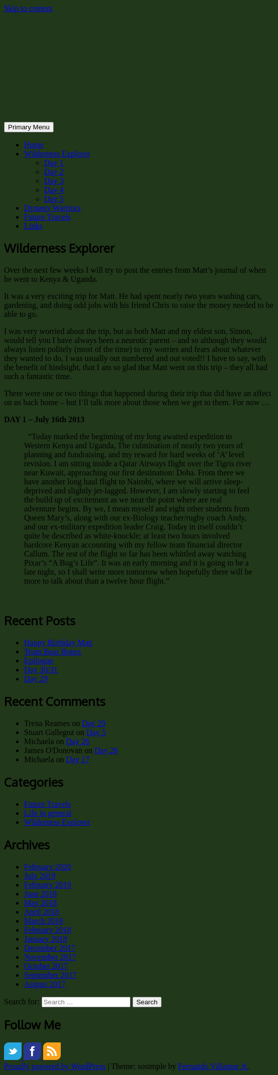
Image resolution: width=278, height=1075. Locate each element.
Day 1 (54, 162)
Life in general (47, 813)
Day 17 (78, 759)
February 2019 (47, 884)
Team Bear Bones (52, 651)
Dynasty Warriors (52, 208)
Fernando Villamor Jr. (213, 1066)
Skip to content (28, 8)
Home (34, 144)
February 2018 (47, 930)
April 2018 (41, 912)
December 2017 (49, 948)
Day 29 (36, 678)
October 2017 (46, 966)
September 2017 (50, 975)
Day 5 (54, 199)
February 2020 (47, 866)
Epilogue (38, 660)
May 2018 (40, 903)
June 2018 (40, 893)
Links (33, 226)
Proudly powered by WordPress (54, 1066)
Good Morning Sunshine (115, 39)
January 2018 (45, 939)
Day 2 (54, 171)
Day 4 (54, 190)
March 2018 (43, 921)
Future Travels (47, 217)
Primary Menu (29, 127)
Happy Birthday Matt (58, 642)
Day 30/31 (41, 669)
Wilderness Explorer (57, 153)
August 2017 (44, 984)
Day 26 (78, 741)
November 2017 (50, 957)
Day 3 (54, 180)
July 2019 (40, 875)
